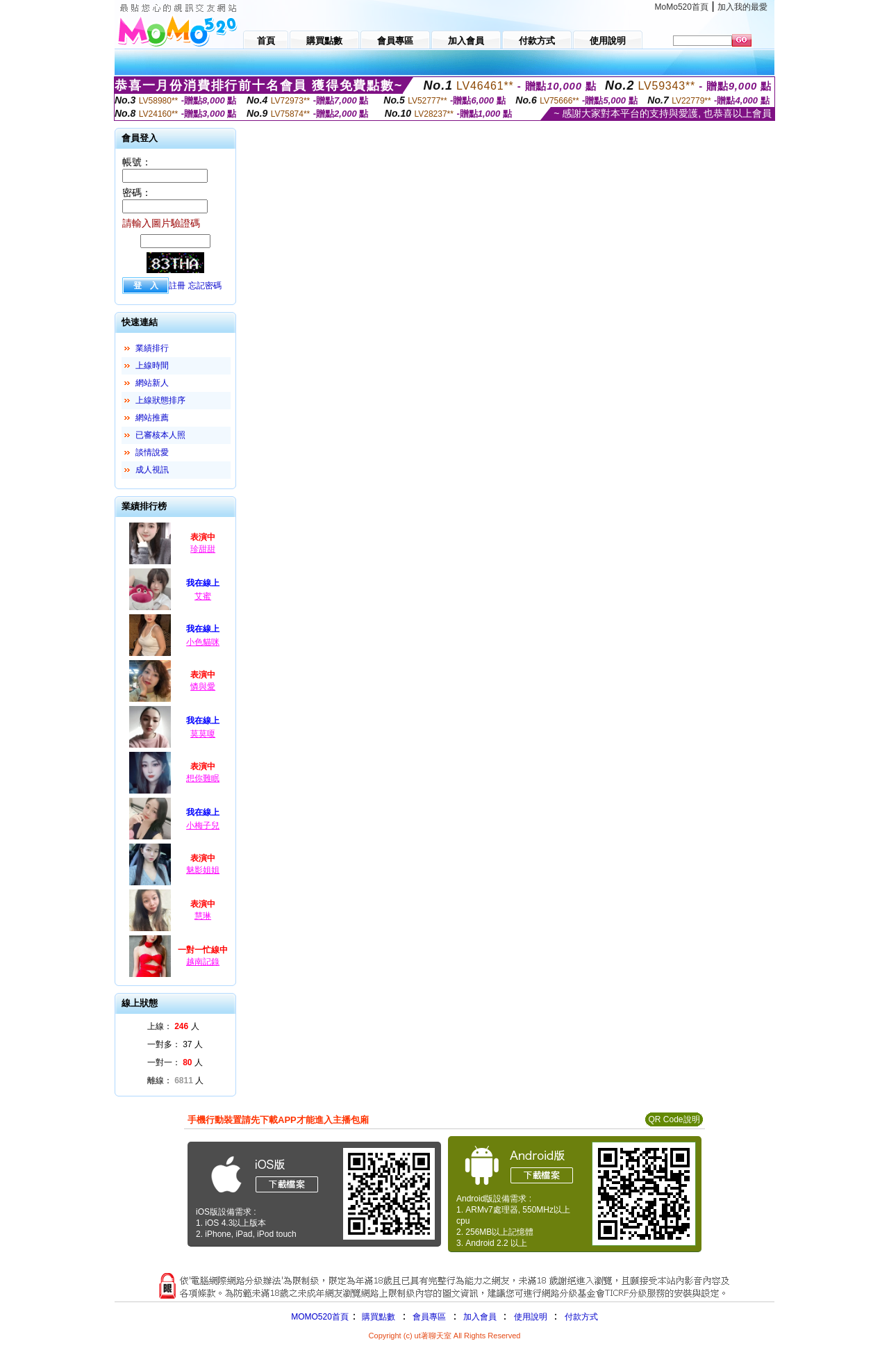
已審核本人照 (160, 435)
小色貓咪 (202, 642)
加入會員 (480, 1317)
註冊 (177, 285)
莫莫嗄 (202, 734)
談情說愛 (152, 452)
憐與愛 (202, 686)
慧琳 (202, 916)
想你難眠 (202, 778)
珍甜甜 (202, 549)
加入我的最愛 (742, 7)
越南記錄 (202, 962)
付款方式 (581, 1317)
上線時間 (152, 365)
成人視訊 (152, 470)
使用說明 (530, 1317)
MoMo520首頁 (681, 7)
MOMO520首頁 (320, 1317)
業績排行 (152, 348)
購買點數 (377, 1317)
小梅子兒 (202, 825)
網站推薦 (152, 417)
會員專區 (429, 1317)
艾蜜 (202, 596)
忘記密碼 (205, 285)
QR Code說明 (673, 1119)
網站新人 (152, 383)
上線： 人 (173, 1026)
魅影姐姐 (202, 870)
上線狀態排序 (160, 400)
